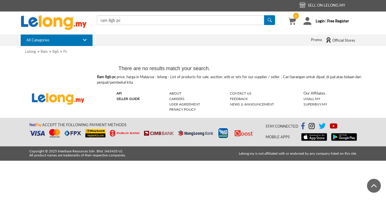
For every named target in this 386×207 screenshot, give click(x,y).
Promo (316, 39)
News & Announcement (252, 104)
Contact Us (240, 93)
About (175, 93)
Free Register (338, 21)
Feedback (239, 99)
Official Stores (340, 40)
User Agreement (184, 104)
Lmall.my (312, 99)
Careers (177, 99)
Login (320, 21)
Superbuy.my (315, 104)
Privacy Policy (182, 109)
